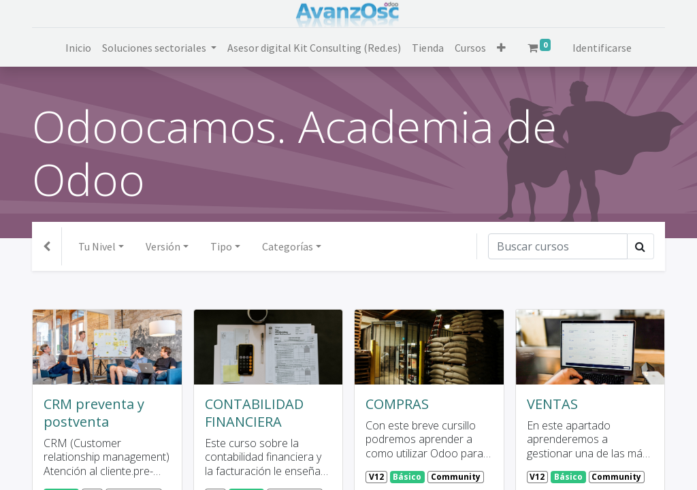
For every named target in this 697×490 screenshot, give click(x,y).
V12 (376, 477)
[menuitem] (78, 47)
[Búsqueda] (558, 246)
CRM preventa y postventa (94, 413)
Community (456, 477)
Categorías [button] (287, 246)
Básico (407, 477)
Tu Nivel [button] (97, 246)
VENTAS (552, 404)
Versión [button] (163, 246)
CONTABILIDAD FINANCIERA (254, 413)
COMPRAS (397, 404)
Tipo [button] (221, 246)
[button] (501, 47)
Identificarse (602, 47)
